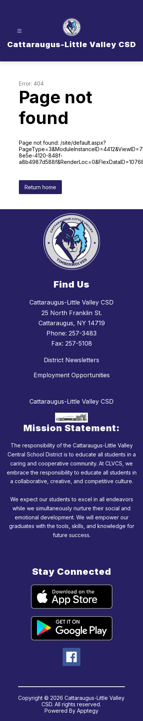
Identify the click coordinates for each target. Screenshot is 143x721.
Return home (40, 187)
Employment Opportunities (72, 375)
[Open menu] (19, 31)
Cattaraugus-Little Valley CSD (71, 401)
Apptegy (87, 710)
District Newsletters (71, 360)
